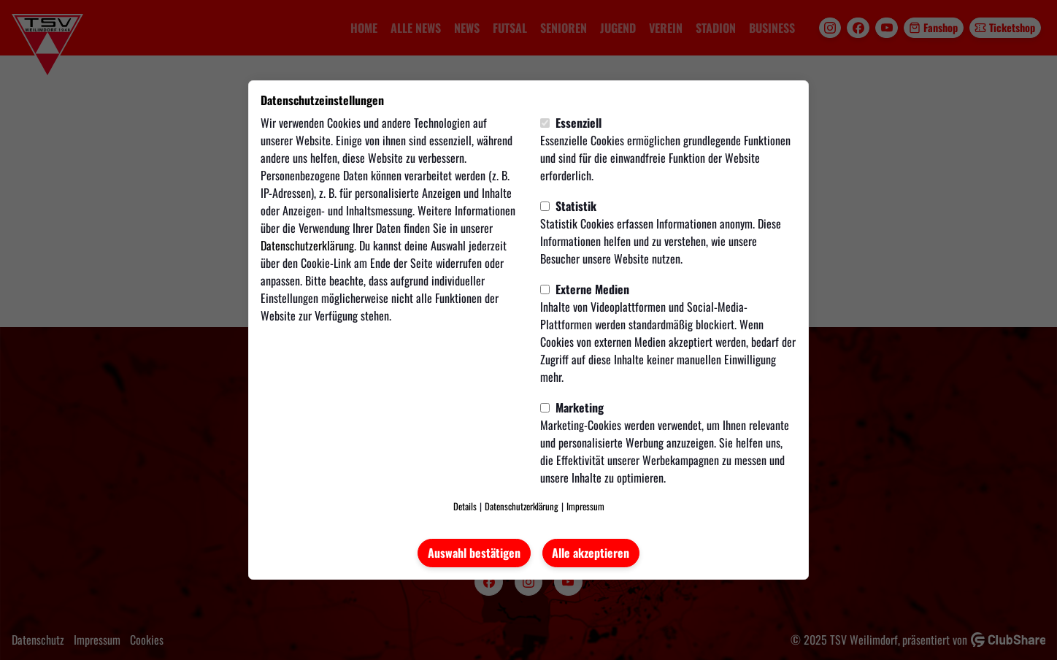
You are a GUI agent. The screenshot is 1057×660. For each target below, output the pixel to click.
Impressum (585, 506)
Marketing (572, 407)
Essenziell (570, 122)
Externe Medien (584, 289)
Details (465, 506)
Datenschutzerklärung (307, 245)
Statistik (568, 206)
